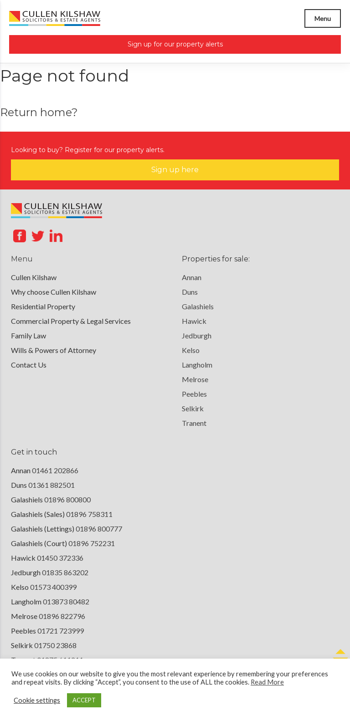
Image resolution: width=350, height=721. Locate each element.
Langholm (197, 364)
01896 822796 (62, 616)
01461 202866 (55, 470)
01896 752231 (91, 543)
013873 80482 (66, 601)
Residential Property (43, 306)
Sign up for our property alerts (175, 44)
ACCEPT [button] (84, 700)
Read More (267, 682)
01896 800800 (67, 499)
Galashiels (198, 306)
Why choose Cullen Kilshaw (53, 291)
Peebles (194, 393)
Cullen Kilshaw (34, 277)
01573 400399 (53, 587)
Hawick (194, 321)
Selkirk (193, 408)
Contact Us (28, 364)
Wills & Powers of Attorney (53, 350)
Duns (190, 291)
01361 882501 (51, 485)
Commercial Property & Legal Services (71, 321)
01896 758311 (89, 514)
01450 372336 (60, 557)
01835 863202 (65, 572)
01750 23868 (55, 645)
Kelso (191, 350)
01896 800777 (99, 528)
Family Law (28, 335)
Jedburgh (196, 335)
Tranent (194, 423)
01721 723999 (60, 630)
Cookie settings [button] (37, 700)
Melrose (195, 379)
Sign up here (175, 169)
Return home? (39, 112)
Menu (322, 18)
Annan (191, 277)
